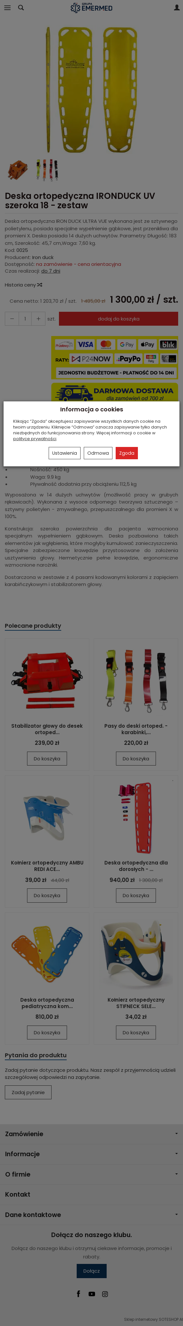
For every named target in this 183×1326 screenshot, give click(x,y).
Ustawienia (64, 453)
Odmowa (98, 453)
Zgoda (126, 453)
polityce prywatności (34, 438)
